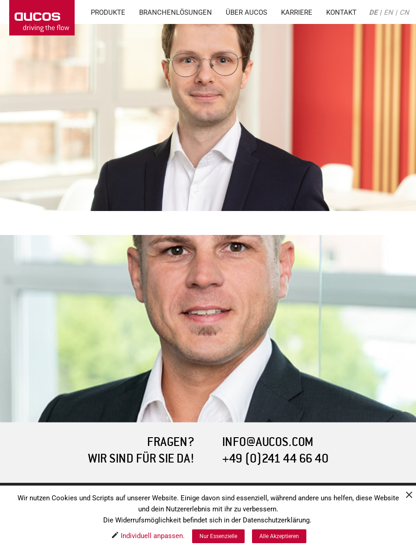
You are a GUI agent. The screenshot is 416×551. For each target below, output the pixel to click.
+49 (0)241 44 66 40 (275, 458)
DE (373, 12)
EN (388, 12)
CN (404, 12)
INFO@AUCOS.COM (267, 442)
